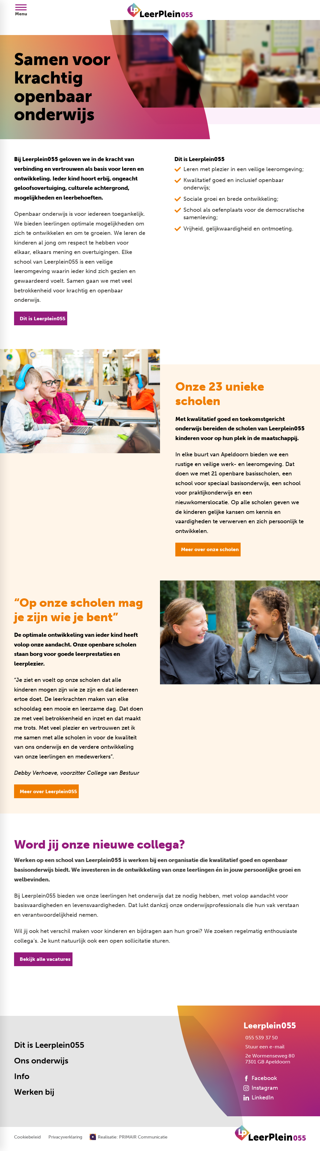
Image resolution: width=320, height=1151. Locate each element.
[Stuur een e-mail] (263, 1047)
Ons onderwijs (41, 1061)
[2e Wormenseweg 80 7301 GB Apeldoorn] (269, 1059)
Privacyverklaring (65, 1137)
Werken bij (34, 1092)
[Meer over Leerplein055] (46, 791)
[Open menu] (21, 10)
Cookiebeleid (27, 1137)
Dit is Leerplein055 (49, 1045)
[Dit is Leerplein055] (40, 318)
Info (21, 1076)
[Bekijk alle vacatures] (43, 959)
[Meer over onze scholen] (208, 549)
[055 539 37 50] (260, 1038)
